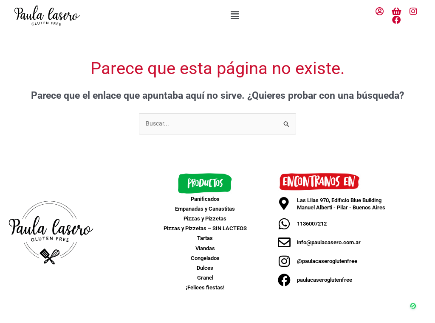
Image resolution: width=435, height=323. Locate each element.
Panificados (205, 199)
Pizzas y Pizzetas (205, 219)
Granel (205, 278)
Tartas (205, 239)
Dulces (205, 268)
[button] (234, 15)
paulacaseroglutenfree (324, 280)
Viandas (205, 249)
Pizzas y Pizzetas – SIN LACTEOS (205, 229)
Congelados (205, 258)
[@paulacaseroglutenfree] (284, 261)
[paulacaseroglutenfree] (284, 280)
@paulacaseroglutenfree (327, 261)
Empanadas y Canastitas (205, 209)
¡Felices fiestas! (205, 288)
